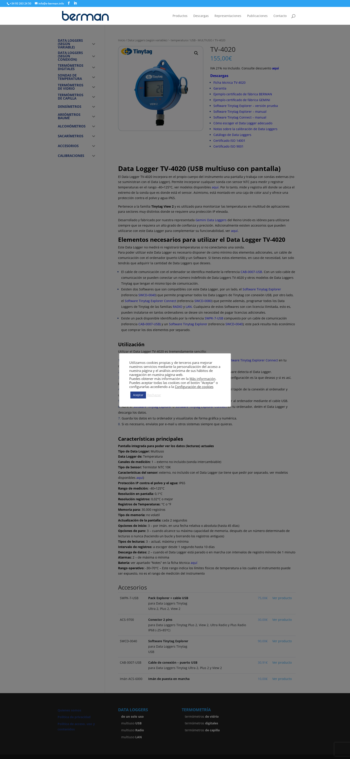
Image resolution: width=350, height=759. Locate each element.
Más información (202, 378)
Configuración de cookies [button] (194, 386)
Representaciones (228, 16)
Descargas (201, 16)
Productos (180, 16)
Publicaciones (257, 16)
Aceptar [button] (138, 395)
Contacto (280, 16)
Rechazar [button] (154, 395)
